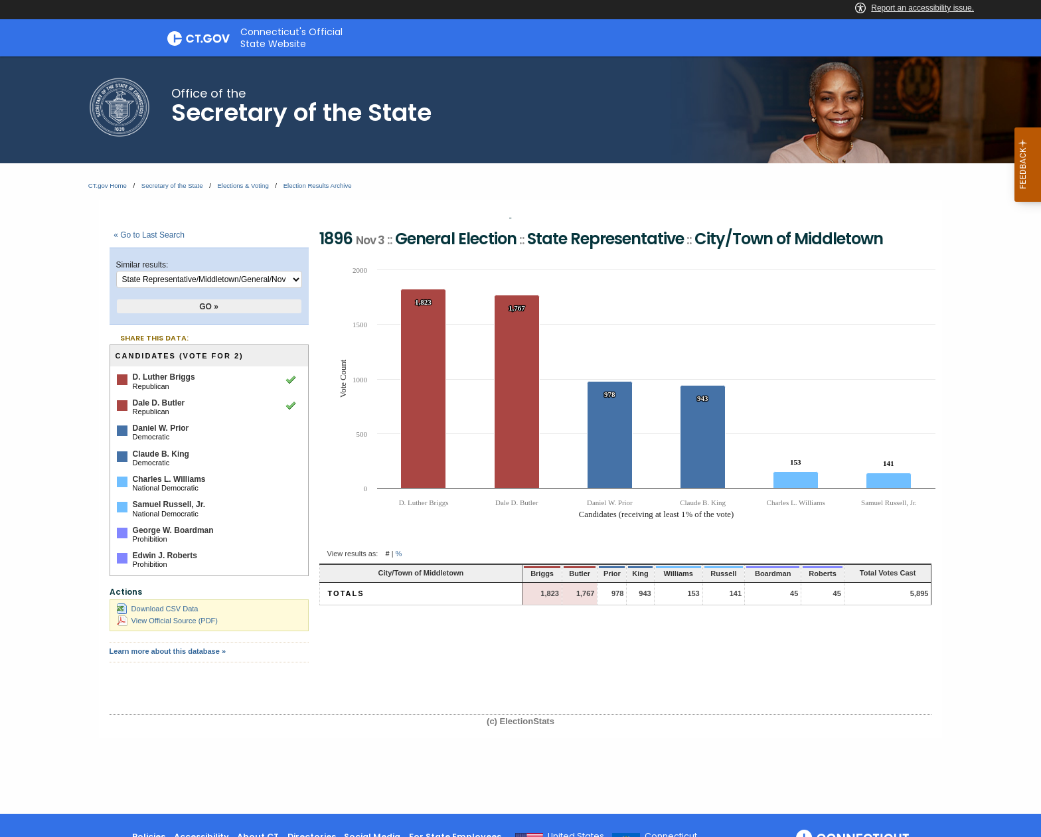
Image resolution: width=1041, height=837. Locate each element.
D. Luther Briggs (164, 377)
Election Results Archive (317, 185)
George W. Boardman (173, 530)
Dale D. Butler (159, 403)
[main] (520, 435)
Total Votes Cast (876, 573)
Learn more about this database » (168, 651)
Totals (346, 593)
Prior (572, 573)
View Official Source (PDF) (167, 621)
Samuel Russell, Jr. (169, 504)
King (601, 573)
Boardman (740, 573)
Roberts (796, 573)
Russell (687, 573)
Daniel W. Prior (161, 428)
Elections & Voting (242, 185)
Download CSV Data (158, 609)
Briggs (504, 573)
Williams (640, 573)
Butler (540, 573)
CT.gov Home (107, 185)
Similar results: (142, 264)
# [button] (387, 554)
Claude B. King (161, 454)
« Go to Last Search (149, 235)
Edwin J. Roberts (165, 555)
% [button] (399, 554)
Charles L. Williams (169, 479)
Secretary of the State (172, 185)
